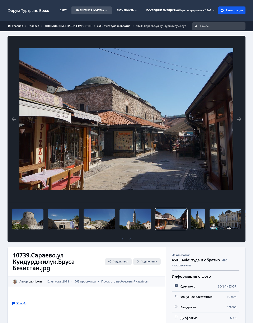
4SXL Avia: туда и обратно (196, 259)
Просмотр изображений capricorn (125, 281)
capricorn (35, 281)
